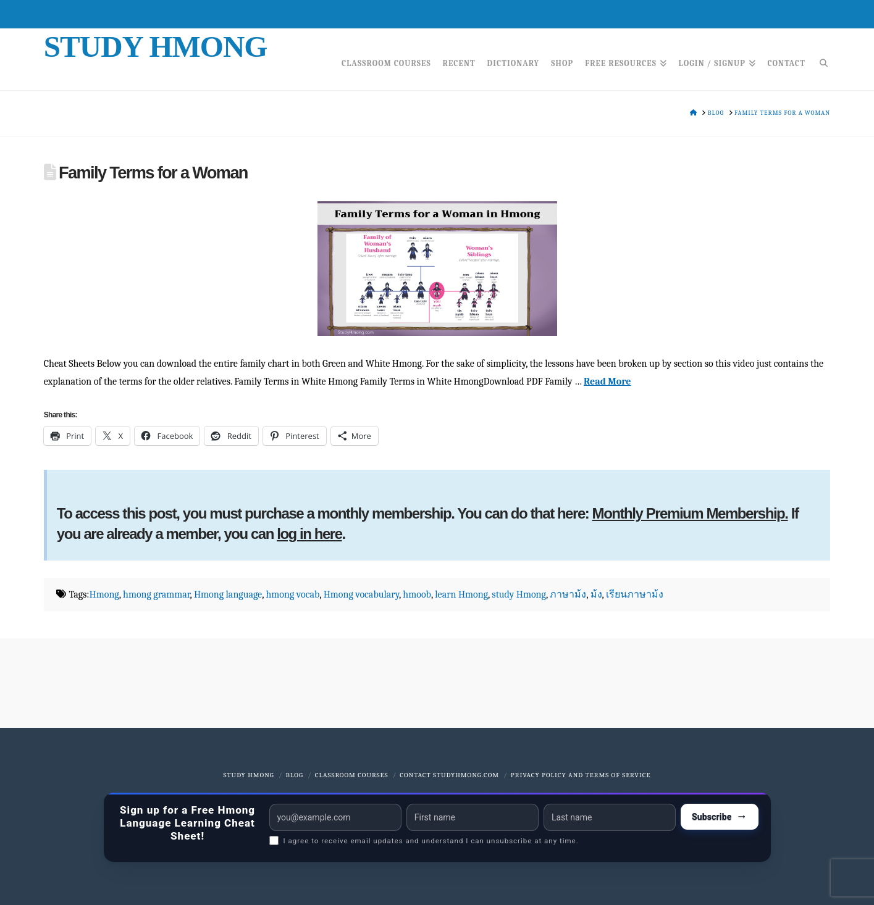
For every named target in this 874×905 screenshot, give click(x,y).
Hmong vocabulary (361, 594)
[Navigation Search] (820, 59)
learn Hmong (461, 594)
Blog (294, 775)
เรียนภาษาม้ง (634, 594)
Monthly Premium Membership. (690, 513)
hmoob (417, 594)
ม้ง (596, 594)
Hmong (104, 594)
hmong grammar (156, 594)
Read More (607, 381)
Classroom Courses (352, 775)
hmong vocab (292, 594)
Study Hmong (155, 46)
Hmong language (228, 594)
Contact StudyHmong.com (449, 775)
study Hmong (519, 594)
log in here (309, 533)
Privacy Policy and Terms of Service (581, 775)
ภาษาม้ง (568, 594)
